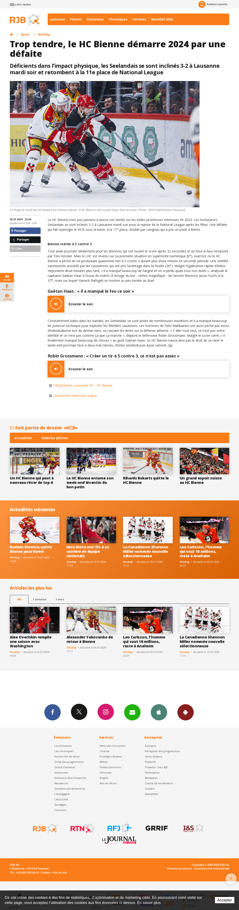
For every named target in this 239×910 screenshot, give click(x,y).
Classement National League (75, 395)
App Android (185, 712)
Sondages (60, 804)
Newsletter (151, 793)
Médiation (151, 777)
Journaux (57, 19)
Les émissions (63, 745)
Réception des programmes (162, 751)
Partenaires (152, 772)
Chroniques (118, 19)
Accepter (224, 900)
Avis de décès (108, 783)
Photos (76, 19)
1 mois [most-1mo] (60, 599)
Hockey (44, 34)
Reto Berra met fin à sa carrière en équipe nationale (88, 551)
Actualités (23, 438)
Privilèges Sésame (111, 756)
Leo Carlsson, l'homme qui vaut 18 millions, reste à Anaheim (201, 551)
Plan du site (60, 872)
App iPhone (159, 712)
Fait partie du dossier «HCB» (44, 428)
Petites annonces (110, 767)
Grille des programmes (69, 761)
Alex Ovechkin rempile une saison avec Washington (30, 642)
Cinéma (104, 751)
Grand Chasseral (64, 767)
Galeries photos (54, 438)
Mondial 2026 (162, 19)
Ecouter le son (70, 304)
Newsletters (132, 712)
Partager (18, 230)
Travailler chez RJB (156, 767)
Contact (150, 788)
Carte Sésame (153, 756)
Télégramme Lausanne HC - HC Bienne (82, 385)
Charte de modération (159, 783)
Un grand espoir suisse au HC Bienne (201, 480)
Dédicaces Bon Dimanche (70, 777)
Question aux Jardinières (69, 788)
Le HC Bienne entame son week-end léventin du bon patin (90, 482)
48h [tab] (19, 599)
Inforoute (106, 772)
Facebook (52, 712)
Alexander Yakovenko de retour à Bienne (90, 639)
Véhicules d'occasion (112, 745)
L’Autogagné (62, 793)
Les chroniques (64, 751)
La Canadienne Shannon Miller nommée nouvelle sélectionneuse (145, 551)
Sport (25, 34)
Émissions (95, 19)
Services (139, 19)
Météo (104, 761)
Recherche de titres (66, 756)
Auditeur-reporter (213, 4)
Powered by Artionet (179, 868)
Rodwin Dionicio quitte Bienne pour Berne (31, 549)
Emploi (104, 777)
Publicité (150, 761)
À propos (150, 745)
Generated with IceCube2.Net (211, 868)
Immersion (61, 772)
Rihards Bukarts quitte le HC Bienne (146, 480)
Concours (60, 810)
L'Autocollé (61, 799)
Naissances (61, 783)
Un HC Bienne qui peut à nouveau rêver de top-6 (32, 480)
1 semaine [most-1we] (39, 599)
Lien (16, 248)
